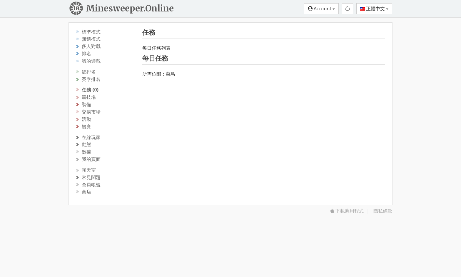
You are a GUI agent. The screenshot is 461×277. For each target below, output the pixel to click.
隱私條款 (382, 211)
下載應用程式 (347, 211)
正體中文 (374, 8)
